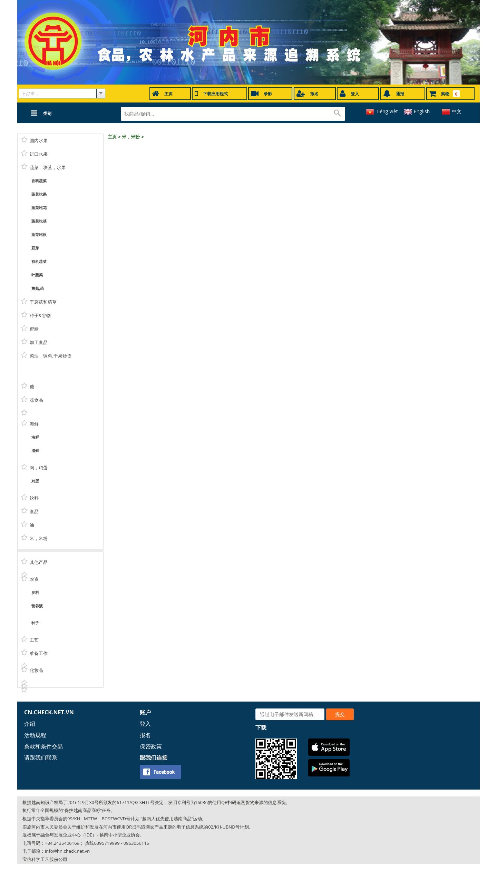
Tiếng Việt (387, 111)
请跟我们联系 (40, 757)
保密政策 (151, 746)
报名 (145, 735)
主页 (112, 136)
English (422, 111)
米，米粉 (131, 136)
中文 (456, 111)
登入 (145, 723)
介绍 (29, 723)
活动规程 (35, 735)
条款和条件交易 (43, 746)
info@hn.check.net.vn (67, 851)
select (101, 93)
